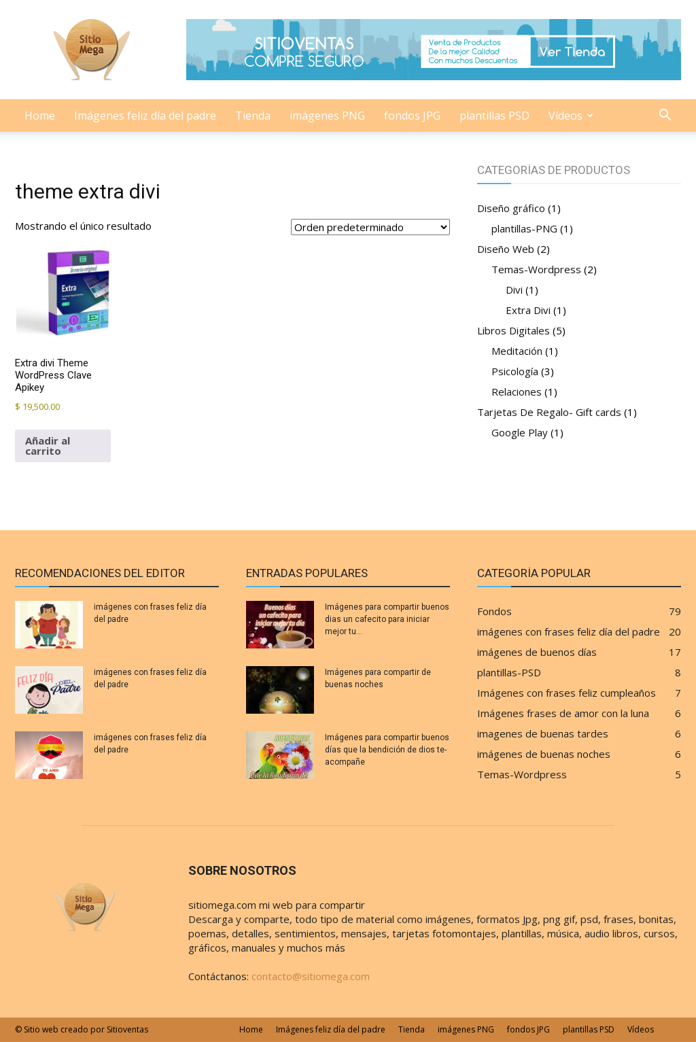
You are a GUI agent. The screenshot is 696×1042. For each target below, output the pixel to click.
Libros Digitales (513, 330)
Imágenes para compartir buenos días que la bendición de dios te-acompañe (387, 750)
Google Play (519, 432)
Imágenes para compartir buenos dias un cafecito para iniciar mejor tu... (387, 619)
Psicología (514, 371)
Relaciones (516, 391)
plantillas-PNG (524, 228)
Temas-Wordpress (536, 269)
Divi (514, 289)
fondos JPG (412, 115)
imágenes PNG (327, 115)
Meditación (516, 351)
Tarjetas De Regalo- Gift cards (549, 412)
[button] (664, 116)
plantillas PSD (494, 115)
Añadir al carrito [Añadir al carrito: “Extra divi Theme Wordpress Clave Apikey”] (47, 445)
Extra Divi (528, 310)
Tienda (253, 115)
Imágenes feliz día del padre (145, 115)
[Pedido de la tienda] (370, 227)
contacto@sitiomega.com (310, 976)
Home (39, 115)
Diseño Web (505, 249)
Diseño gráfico (511, 208)
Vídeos (571, 115)
